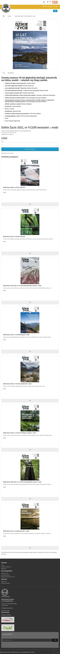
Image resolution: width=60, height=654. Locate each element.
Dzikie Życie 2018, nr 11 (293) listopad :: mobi (16, 334)
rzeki (50, 552)
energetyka (40, 552)
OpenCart (9, 652)
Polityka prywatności (6, 566)
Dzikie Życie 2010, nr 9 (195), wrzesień (14, 236)
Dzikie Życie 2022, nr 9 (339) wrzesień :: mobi (25, 16)
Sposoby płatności (5, 575)
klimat (44, 552)
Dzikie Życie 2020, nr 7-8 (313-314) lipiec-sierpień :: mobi (19, 433)
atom (2, 554)
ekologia (17, 552)
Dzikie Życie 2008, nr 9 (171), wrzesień (14, 187)
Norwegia (54, 552)
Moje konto (4, 581)
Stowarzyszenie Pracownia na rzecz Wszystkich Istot (19, 131)
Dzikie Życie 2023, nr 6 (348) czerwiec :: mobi (16, 531)
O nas (2, 565)
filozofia (35, 552)
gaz (5, 554)
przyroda (22, 552)
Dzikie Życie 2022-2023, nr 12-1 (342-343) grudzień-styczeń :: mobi (22, 482)
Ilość (2, 141)
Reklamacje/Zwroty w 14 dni (7, 576)
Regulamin (3, 568)
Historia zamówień (5, 583)
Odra (48, 552)
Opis (4, 73)
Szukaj (9, 16)
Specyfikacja (11, 73)
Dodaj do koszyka (30, 149)
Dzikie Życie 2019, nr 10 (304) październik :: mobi (17, 384)
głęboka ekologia (29, 552)
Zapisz (55, 640)
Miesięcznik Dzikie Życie (9, 552)
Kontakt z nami (4, 573)
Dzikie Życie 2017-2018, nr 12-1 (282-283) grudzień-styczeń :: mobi (22, 285)
